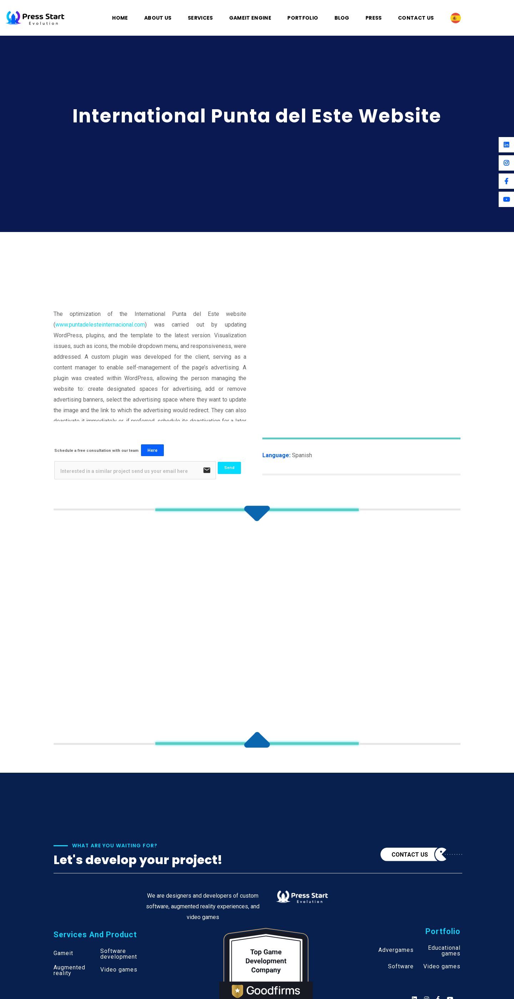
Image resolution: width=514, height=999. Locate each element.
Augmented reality (69, 970)
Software (401, 966)
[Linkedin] (506, 144)
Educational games (444, 951)
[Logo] (35, 17)
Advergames (396, 950)
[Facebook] (506, 181)
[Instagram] (506, 163)
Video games (118, 970)
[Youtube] (506, 199)
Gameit (63, 953)
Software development (118, 954)
